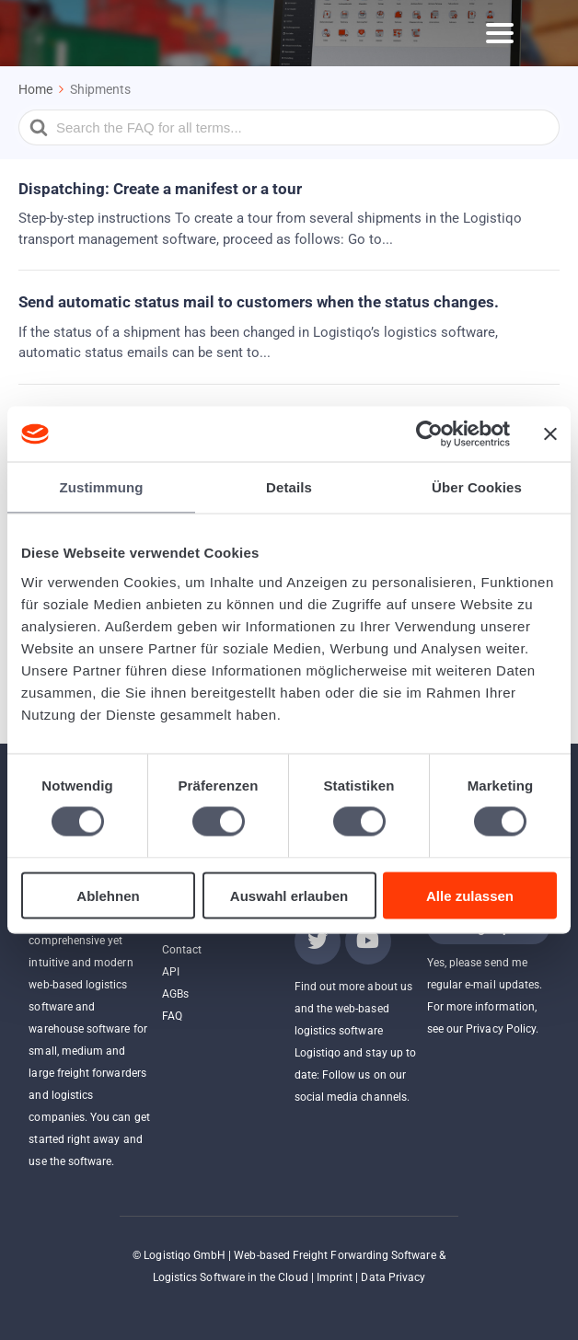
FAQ (172, 1016)
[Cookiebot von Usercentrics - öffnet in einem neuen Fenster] (429, 434)
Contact (182, 949)
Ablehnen (107, 895)
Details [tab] (289, 487)
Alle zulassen (470, 895)
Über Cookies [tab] (477, 487)
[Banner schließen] (550, 434)
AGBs (175, 994)
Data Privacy (393, 1277)
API (170, 971)
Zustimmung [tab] (102, 487)
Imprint (335, 1277)
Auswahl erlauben (289, 895)
